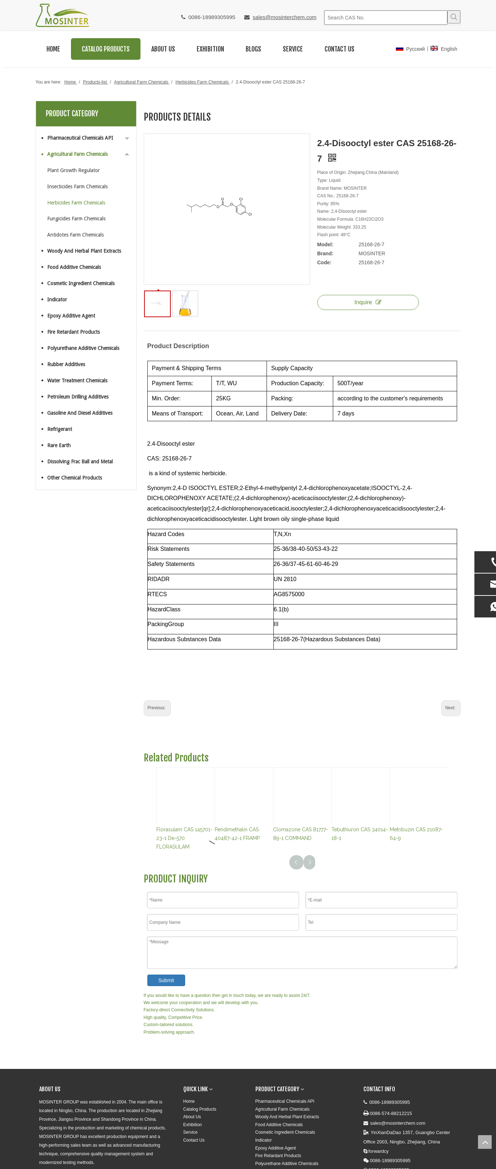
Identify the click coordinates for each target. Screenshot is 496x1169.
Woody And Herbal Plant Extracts (84, 251)
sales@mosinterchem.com (285, 17)
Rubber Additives (66, 364)
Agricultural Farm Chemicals (77, 154)
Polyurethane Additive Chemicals (83, 348)
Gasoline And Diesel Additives (79, 413)
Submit (166, 980)
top (485, 1142)
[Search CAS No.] (385, 17)
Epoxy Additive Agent (71, 316)
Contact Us (194, 1140)
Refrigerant (59, 429)
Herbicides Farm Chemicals (76, 203)
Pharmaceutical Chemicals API (80, 138)
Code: (324, 262)
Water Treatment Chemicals (77, 380)
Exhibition (192, 1124)
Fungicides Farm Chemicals (76, 218)
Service (190, 1132)
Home (189, 1101)
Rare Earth (59, 445)
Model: (325, 244)
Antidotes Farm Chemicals (75, 235)
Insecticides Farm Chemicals (77, 186)
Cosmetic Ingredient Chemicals (81, 283)
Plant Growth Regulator (73, 170)
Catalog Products (199, 1109)
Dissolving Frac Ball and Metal (80, 461)
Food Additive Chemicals (74, 267)
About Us (192, 1116)
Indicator (57, 299)
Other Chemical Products (74, 478)
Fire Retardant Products (73, 332)
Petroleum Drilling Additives (77, 397)
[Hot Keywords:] (453, 16)
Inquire (367, 302)
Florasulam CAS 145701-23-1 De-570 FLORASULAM (184, 838)
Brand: (325, 253)
